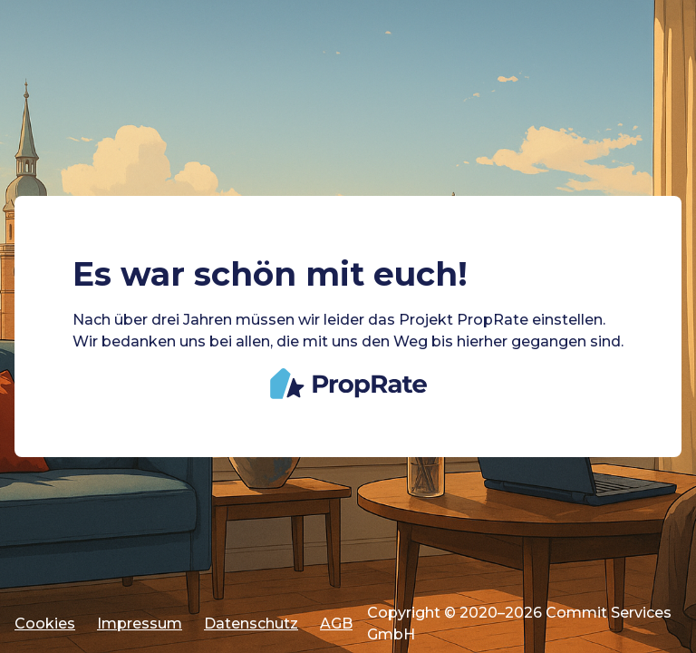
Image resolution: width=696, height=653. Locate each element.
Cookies (44, 623)
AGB (336, 623)
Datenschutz (251, 623)
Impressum (139, 623)
